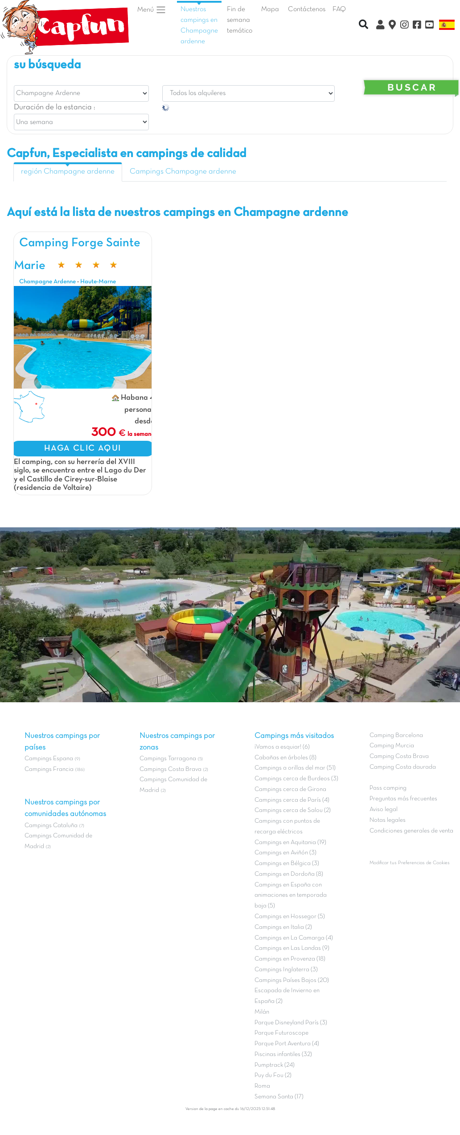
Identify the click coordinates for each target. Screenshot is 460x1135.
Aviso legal (384, 809)
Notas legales (388, 820)
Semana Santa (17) (279, 1097)
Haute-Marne (98, 282)
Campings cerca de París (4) (292, 800)
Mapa (270, 9)
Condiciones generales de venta (411, 831)
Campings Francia (49, 769)
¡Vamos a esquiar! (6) (282, 747)
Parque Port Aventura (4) (287, 1044)
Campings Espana (49, 759)
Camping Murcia (392, 746)
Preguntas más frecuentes (403, 799)
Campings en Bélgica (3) (287, 863)
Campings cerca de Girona (290, 789)
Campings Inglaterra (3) (286, 970)
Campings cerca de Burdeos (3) (296, 779)
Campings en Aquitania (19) (290, 842)
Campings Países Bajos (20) (292, 980)
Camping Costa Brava (399, 756)
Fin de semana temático (239, 20)
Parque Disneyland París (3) (291, 1023)
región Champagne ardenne (68, 171)
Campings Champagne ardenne (183, 171)
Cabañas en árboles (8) (285, 758)
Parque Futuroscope (281, 1033)
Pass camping (388, 788)
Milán (262, 1012)
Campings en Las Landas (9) (292, 948)
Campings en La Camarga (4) (294, 938)
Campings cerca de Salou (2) (293, 810)
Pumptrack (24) (275, 1065)
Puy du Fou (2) (273, 1075)
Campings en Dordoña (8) (289, 874)
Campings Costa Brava (170, 769)
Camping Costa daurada (403, 767)
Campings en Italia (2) (283, 927)
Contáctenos (306, 9)
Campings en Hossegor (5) (290, 917)
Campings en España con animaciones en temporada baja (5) (291, 895)
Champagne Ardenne (47, 282)
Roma (262, 1086)
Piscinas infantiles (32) (283, 1054)
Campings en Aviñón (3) (285, 853)
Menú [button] (151, 9)
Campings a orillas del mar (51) (295, 768)
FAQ (339, 9)
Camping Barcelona (396, 735)
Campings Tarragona (168, 759)
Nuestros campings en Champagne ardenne (199, 25)
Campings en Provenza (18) (290, 959)
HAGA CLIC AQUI (82, 448)
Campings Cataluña (51, 825)
